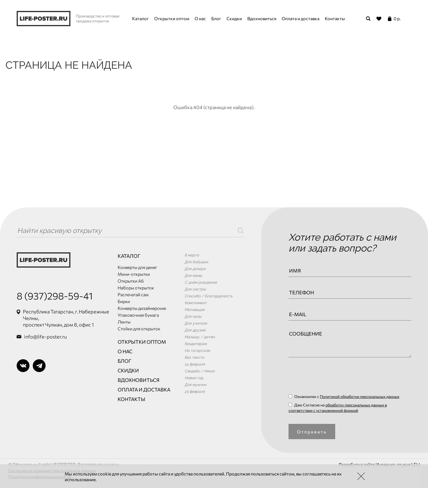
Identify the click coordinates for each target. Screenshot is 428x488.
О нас (200, 18)
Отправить (312, 431)
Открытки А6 (131, 280)
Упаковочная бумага (138, 315)
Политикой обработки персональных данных (359, 396)
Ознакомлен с (344, 396)
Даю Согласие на (338, 408)
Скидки (234, 18)
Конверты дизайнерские (142, 308)
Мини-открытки (134, 274)
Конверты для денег (137, 267)
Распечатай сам (133, 294)
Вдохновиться (261, 18)
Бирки (124, 301)
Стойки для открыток (139, 328)
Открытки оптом (171, 18)
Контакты (335, 18)
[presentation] (330, 377)
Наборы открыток (136, 287)
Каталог (140, 18)
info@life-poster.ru (45, 337)
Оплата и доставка (300, 18)
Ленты (124, 321)
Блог (216, 18)
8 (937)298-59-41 (55, 295)
